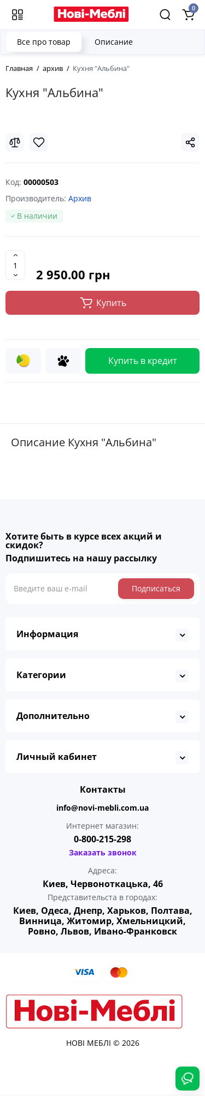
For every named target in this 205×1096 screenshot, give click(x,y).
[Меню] (17, 14)
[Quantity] (15, 265)
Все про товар (44, 42)
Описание (114, 42)
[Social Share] (190, 142)
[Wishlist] (39, 142)
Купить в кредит (142, 361)
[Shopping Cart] (188, 14)
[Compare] (14, 142)
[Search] (165, 14)
